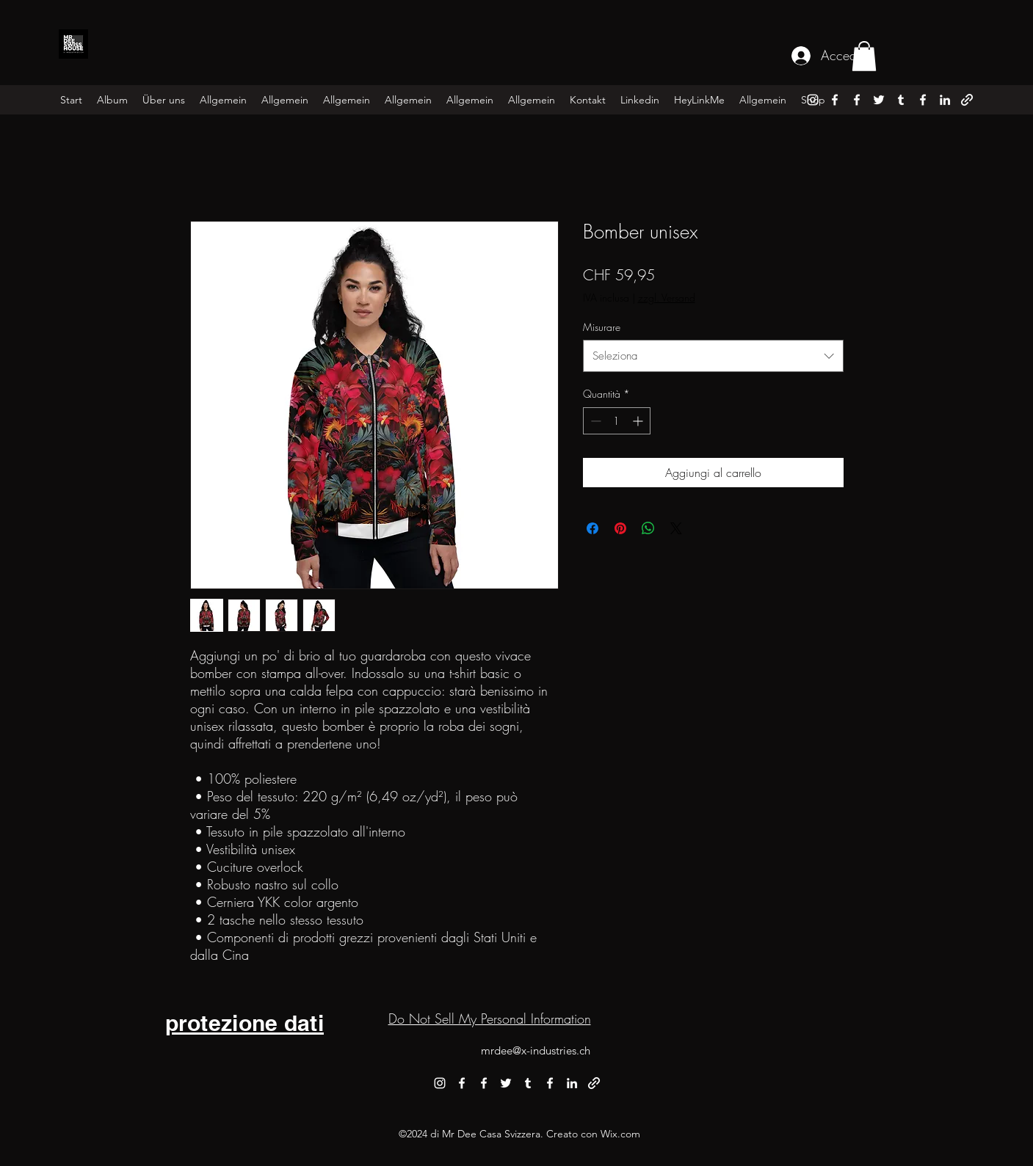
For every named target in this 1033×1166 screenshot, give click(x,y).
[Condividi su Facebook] (592, 528)
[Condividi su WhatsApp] (648, 528)
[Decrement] (594, 421)
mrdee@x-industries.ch (535, 1050)
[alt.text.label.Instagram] (812, 99)
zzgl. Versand (666, 298)
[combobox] (713, 356)
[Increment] (639, 421)
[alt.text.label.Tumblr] (901, 99)
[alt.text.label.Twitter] (878, 99)
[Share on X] (676, 528)
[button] (864, 56)
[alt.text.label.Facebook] (834, 99)
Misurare (601, 327)
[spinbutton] (617, 421)
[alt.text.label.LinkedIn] (945, 99)
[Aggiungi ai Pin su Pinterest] (620, 528)
